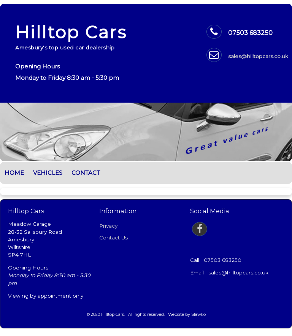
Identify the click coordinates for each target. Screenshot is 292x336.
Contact (85, 172)
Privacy (108, 226)
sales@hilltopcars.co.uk (258, 56)
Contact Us (113, 238)
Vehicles (47, 172)
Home (14, 172)
